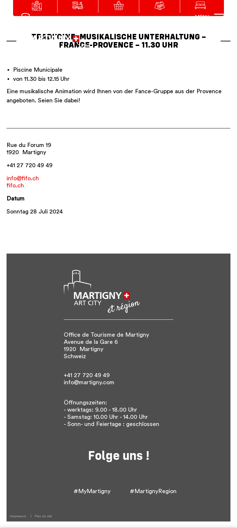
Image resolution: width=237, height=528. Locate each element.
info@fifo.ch (23, 178)
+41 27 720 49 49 (30, 165)
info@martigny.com (89, 382)
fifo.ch (15, 185)
